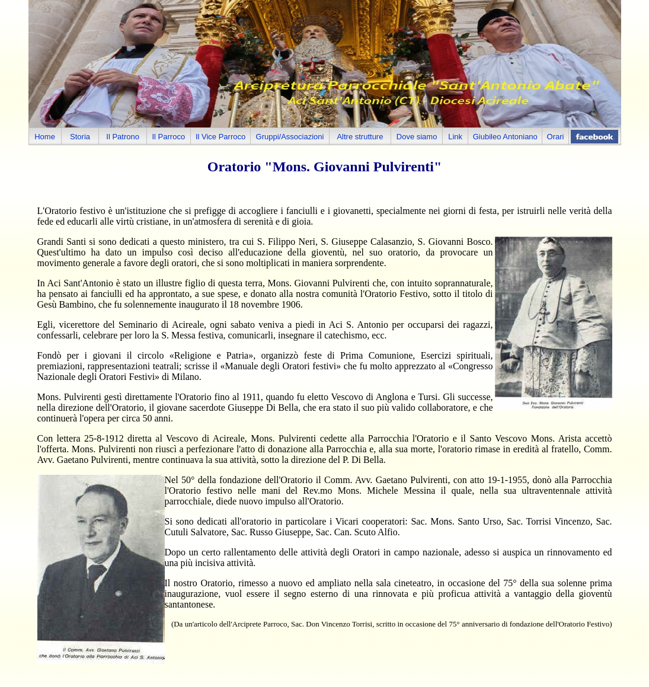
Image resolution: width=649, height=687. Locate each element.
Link (455, 136)
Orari (555, 136)
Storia (80, 136)
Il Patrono (122, 136)
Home (44, 136)
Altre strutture (360, 136)
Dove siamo (417, 136)
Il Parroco (169, 136)
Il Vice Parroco (220, 136)
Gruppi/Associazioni (290, 136)
